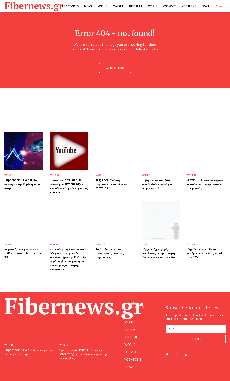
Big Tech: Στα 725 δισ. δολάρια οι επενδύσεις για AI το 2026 (204, 253)
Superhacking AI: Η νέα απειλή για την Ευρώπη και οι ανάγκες (22, 184)
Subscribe (195, 338)
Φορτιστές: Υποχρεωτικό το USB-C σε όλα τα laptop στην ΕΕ (22, 253)
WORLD (8, 175)
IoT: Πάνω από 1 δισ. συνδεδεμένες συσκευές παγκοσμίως (110, 253)
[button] (221, 6)
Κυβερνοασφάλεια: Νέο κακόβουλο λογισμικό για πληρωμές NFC (157, 184)
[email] (196, 329)
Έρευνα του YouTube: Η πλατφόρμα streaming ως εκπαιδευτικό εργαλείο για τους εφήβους (69, 186)
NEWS (145, 244)
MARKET (55, 244)
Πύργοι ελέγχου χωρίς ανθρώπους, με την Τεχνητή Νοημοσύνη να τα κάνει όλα (158, 253)
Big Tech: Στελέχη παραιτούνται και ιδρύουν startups (111, 184)
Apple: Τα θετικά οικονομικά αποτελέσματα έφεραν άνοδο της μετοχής (205, 184)
